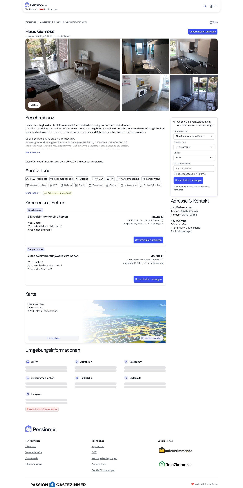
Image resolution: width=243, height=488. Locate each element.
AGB (94, 452)
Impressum (98, 446)
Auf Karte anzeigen (151, 338)
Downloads (31, 458)
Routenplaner (53, 338)
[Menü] (213, 6)
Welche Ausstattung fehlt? (57, 193)
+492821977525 (188, 211)
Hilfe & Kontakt (33, 464)
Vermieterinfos (33, 452)
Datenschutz (99, 464)
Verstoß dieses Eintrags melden (42, 409)
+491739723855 (188, 215)
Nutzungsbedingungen (104, 458)
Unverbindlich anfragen (202, 31)
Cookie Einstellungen (103, 470)
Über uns (30, 446)
